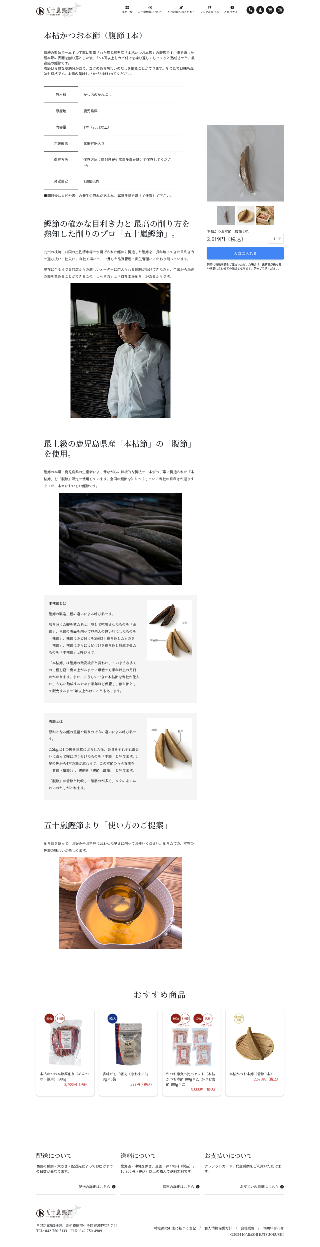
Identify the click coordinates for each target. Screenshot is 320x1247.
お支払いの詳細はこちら (262, 1186)
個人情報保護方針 (218, 1228)
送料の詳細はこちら (181, 1186)
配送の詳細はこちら (97, 1186)
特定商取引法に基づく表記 (175, 1228)
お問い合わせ (273, 1228)
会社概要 (247, 1228)
